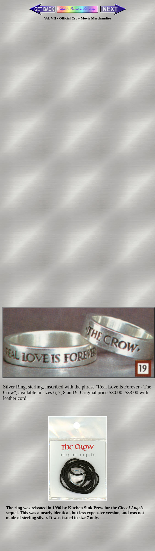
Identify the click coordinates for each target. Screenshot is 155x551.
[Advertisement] (76, 100)
